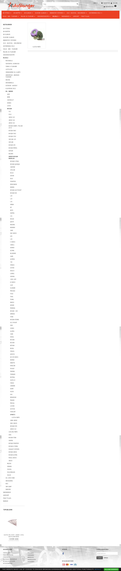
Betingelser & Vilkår (9, 561)
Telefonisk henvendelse (10, 559)
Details (98, 569)
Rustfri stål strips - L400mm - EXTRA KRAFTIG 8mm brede (14, 535)
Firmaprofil (6, 557)
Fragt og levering (8, 555)
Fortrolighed (7, 553)
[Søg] (77, 4)
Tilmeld (99, 558)
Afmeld (106, 558)
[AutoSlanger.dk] (21, 5)
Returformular (7, 563)
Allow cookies (111, 569)
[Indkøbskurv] (109, 6)
